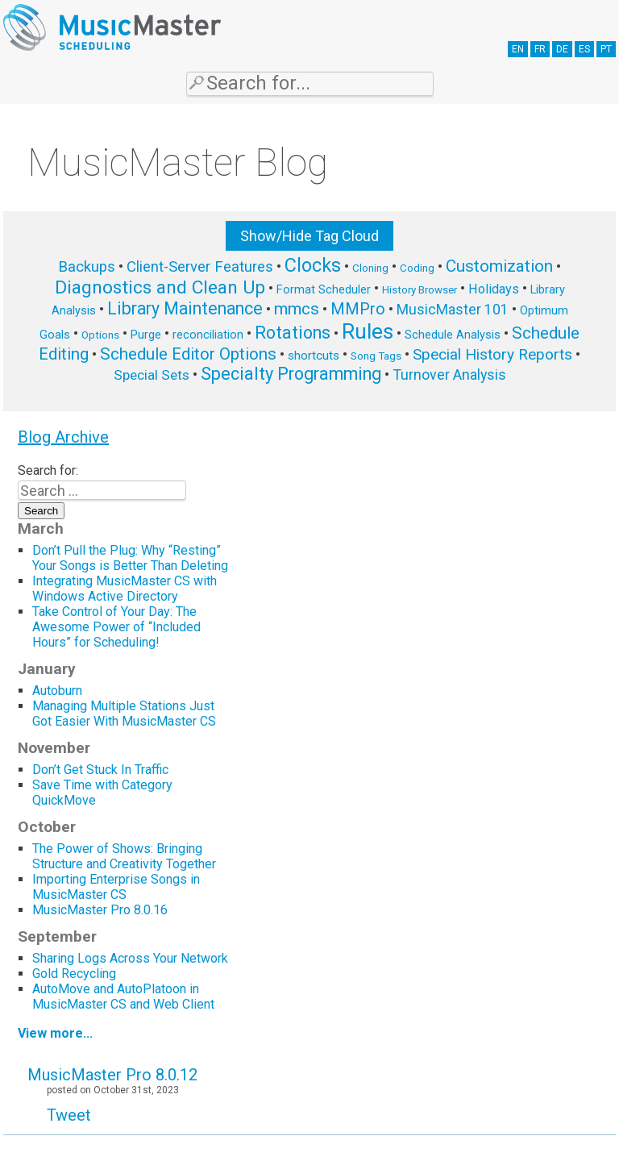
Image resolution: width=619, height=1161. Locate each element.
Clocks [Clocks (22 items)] (313, 265)
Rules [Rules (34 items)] (367, 331)
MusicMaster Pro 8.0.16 (100, 910)
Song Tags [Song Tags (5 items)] (376, 356)
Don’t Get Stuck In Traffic (100, 769)
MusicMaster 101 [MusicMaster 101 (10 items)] (453, 309)
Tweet (69, 1115)
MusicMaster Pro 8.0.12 (112, 1074)
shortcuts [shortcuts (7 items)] (313, 355)
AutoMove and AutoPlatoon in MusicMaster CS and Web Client (123, 996)
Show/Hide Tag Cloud (309, 235)
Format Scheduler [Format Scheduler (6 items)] (323, 289)
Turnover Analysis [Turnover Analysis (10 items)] (449, 374)
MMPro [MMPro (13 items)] (357, 309)
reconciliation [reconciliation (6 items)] (207, 334)
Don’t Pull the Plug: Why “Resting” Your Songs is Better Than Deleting (130, 558)
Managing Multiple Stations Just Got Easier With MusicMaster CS (125, 713)
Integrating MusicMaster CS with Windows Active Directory (124, 588)
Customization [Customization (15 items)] (499, 266)
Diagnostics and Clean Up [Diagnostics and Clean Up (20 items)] (160, 287)
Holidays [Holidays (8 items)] (493, 289)
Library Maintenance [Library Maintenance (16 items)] (185, 308)
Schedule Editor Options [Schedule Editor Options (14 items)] (188, 354)
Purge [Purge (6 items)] (146, 334)
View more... (55, 1033)
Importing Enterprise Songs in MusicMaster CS (116, 887)
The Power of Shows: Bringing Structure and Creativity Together (124, 856)
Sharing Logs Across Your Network (130, 958)
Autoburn (57, 690)
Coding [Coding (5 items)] (417, 268)
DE (562, 49)
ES (584, 49)
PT (606, 49)
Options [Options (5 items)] (100, 335)
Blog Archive (63, 437)
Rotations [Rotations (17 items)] (292, 332)
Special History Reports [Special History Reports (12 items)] (492, 354)
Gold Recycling (74, 973)
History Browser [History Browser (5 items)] (419, 290)
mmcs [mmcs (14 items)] (296, 308)
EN (518, 49)
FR (540, 49)
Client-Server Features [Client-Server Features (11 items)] (200, 267)
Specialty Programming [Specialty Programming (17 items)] (291, 374)
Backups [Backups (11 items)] (86, 267)
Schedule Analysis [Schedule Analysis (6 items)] (453, 334)
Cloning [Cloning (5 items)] (370, 268)
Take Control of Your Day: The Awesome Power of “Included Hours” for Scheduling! (116, 627)
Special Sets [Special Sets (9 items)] (151, 375)
